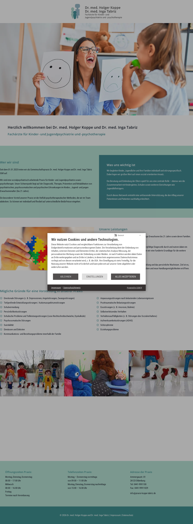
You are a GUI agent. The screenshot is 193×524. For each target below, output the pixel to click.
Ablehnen (65, 276)
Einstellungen (94, 276)
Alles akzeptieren (125, 276)
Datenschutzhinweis (71, 287)
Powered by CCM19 (134, 288)
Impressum (56, 287)
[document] (96, 255)
